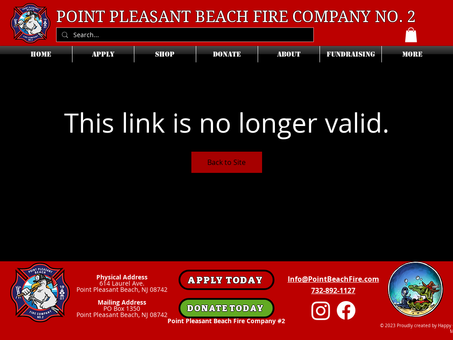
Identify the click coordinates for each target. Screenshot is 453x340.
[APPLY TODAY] (226, 280)
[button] (411, 34)
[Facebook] (346, 310)
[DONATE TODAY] (226, 308)
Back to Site (226, 162)
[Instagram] (320, 310)
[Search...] (184, 35)
